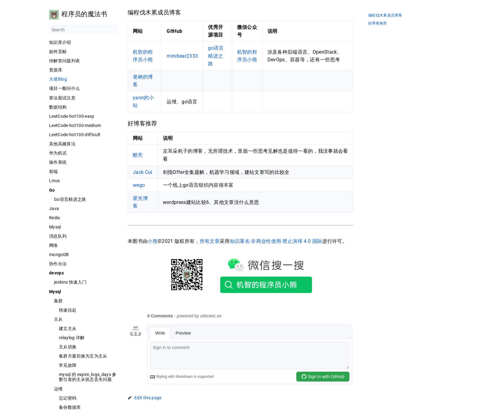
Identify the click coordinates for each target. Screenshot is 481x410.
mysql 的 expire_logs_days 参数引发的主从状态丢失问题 (88, 377)
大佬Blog (58, 79)
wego (139, 185)
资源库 (55, 69)
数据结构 (58, 107)
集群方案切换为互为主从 (83, 356)
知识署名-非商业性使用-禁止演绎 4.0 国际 (276, 241)
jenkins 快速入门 (70, 282)
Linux (54, 180)
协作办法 (58, 263)
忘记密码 (67, 398)
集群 (58, 300)
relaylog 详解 (72, 337)
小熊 (153, 241)
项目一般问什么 (64, 88)
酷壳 (138, 155)
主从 (58, 319)
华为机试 (58, 153)
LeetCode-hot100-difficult (74, 134)
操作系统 (58, 162)
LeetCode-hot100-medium (75, 125)
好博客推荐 (377, 23)
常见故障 (67, 365)
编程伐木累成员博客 (385, 15)
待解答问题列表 (64, 60)
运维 (58, 388)
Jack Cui (142, 172)
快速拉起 (67, 310)
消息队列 (58, 236)
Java (54, 208)
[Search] (83, 30)
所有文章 (210, 241)
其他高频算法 (62, 143)
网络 (53, 245)
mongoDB (59, 254)
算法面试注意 (62, 97)
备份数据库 (70, 407)
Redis (54, 217)
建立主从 (67, 328)
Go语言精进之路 (70, 199)
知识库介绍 (60, 42)
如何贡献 (58, 51)
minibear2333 (182, 56)
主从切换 (67, 346)
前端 (53, 171)
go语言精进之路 (216, 56)
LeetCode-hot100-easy (71, 116)
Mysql (55, 226)
